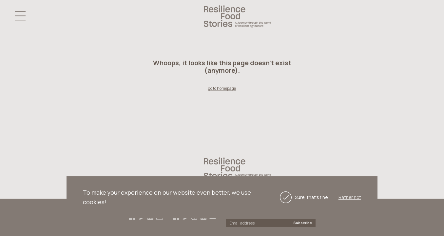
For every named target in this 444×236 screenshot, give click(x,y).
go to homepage (222, 88)
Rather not (349, 197)
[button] (20, 16)
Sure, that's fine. (303, 197)
